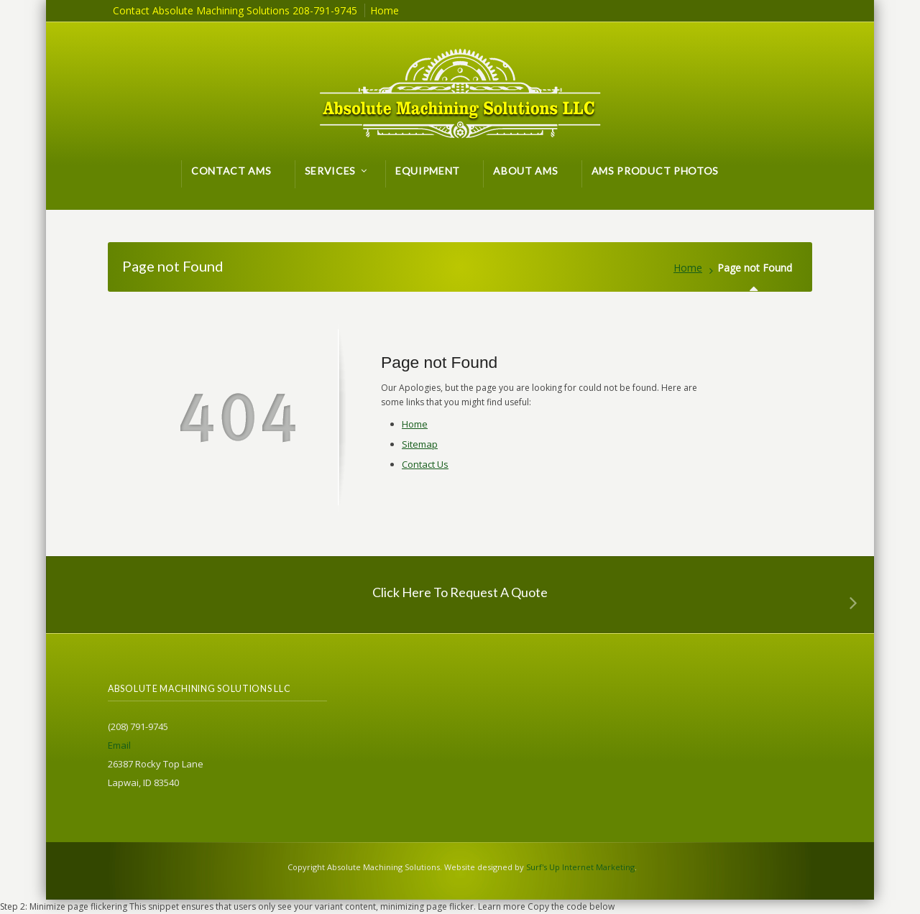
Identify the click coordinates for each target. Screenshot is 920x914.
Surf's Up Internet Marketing (580, 867)
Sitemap (420, 444)
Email (119, 745)
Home (687, 267)
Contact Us (425, 464)
